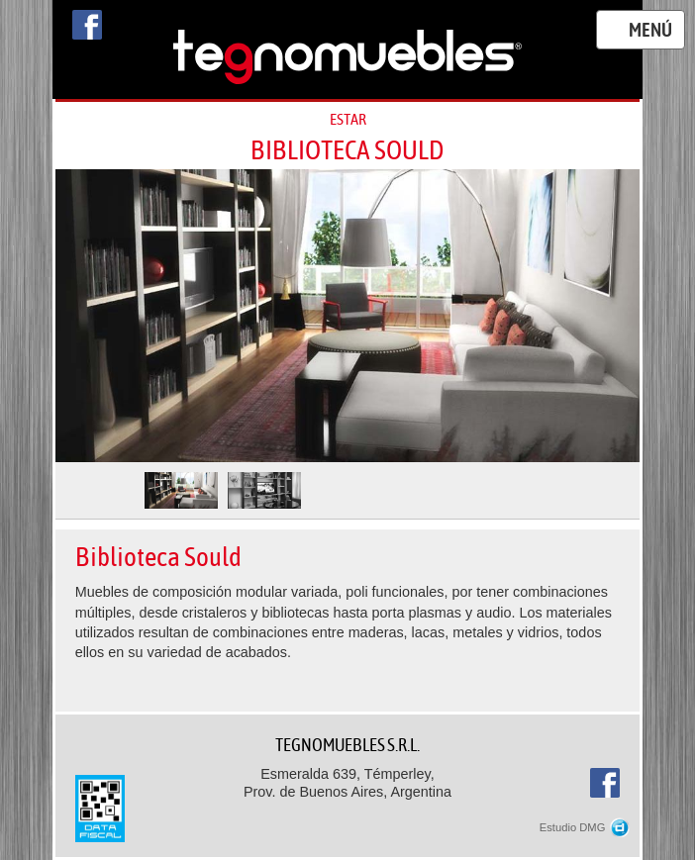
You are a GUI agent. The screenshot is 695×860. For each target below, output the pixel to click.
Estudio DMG (585, 827)
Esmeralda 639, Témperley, (348, 783)
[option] (348, 315)
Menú (650, 31)
